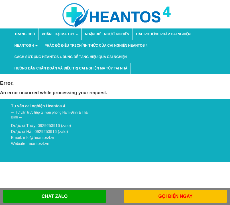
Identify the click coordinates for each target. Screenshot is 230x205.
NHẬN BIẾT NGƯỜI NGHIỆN (107, 34)
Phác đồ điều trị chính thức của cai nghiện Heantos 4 (96, 46)
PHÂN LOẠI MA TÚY (60, 34)
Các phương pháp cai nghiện (163, 34)
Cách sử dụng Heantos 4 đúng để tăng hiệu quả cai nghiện (71, 57)
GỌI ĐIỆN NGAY (175, 196)
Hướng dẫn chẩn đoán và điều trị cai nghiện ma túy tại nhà (71, 68)
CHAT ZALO (55, 196)
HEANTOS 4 (26, 46)
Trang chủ (25, 34)
